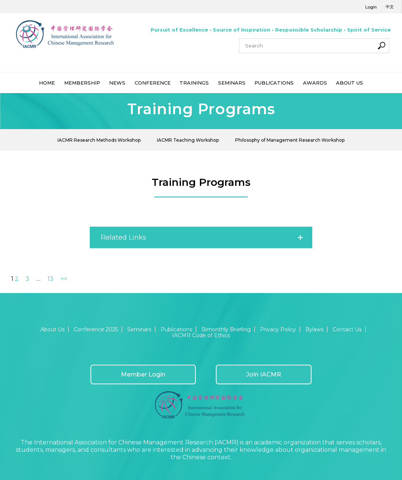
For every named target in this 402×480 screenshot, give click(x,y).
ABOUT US (349, 83)
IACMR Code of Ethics (201, 335)
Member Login (143, 374)
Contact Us (347, 329)
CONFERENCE (153, 83)
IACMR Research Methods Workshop (99, 140)
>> (63, 278)
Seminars (139, 329)
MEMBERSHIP (82, 83)
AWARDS (315, 83)
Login (371, 7)
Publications (176, 329)
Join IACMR (263, 374)
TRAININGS (194, 83)
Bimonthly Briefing (226, 329)
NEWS (117, 83)
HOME (47, 83)
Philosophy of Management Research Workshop (290, 140)
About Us (52, 329)
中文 (390, 6)
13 (50, 278)
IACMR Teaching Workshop (188, 140)
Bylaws (314, 329)
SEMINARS (232, 83)
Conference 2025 (96, 329)
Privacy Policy (278, 329)
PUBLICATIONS (274, 83)
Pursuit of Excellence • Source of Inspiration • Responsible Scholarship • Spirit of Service (271, 30)
